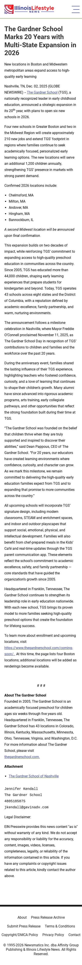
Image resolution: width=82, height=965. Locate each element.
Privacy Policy (53, 935)
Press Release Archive (48, 917)
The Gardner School (42, 92)
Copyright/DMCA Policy (20, 935)
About (22, 917)
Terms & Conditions (60, 926)
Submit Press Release (23, 926)
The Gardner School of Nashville (34, 776)
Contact (74, 935)
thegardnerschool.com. (22, 757)
